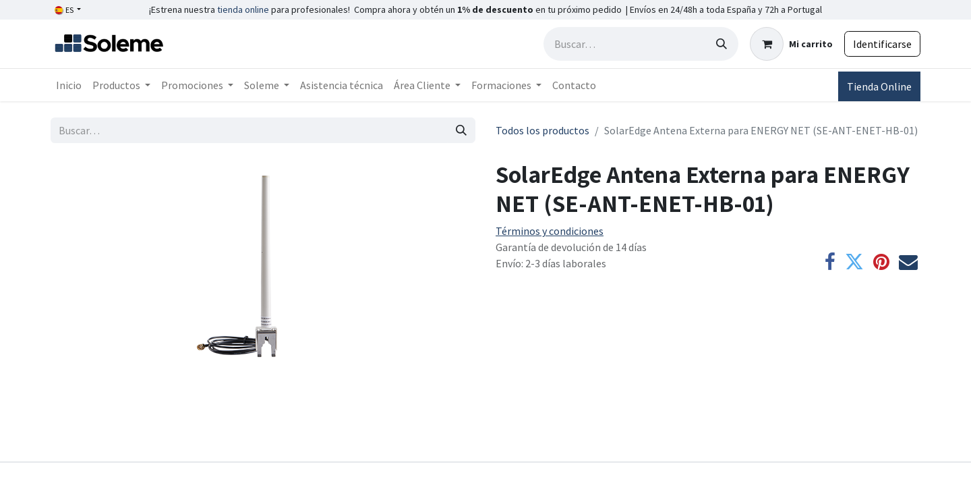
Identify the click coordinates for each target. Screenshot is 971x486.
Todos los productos (542, 130)
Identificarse (882, 44)
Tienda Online (879, 86)
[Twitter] (854, 261)
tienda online (243, 9)
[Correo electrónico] (908, 261)
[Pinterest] (881, 261)
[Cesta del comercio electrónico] (791, 43)
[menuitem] (69, 85)
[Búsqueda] (721, 44)
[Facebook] (830, 261)
